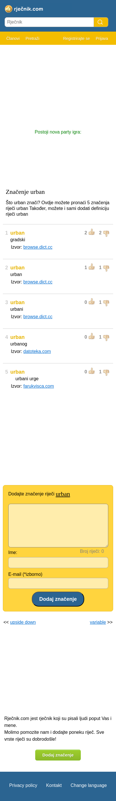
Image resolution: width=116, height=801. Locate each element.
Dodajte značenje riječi (39, 493)
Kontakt (54, 785)
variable (98, 622)
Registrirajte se (76, 38)
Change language (88, 785)
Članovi (13, 38)
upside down (23, 622)
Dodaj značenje (58, 754)
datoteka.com (37, 351)
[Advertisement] (58, 84)
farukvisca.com (38, 386)
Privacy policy (23, 785)
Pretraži (32, 38)
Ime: (12, 552)
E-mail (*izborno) (25, 574)
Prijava (102, 38)
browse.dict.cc (37, 247)
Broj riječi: (90, 551)
